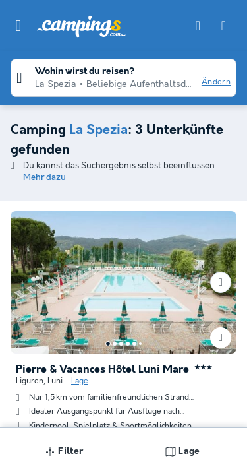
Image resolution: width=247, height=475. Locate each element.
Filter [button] (64, 451)
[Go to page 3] (121, 344)
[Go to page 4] (128, 344)
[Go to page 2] (115, 344)
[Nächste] (220, 282)
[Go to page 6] (140, 343)
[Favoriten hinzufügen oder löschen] (220, 337)
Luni (55, 381)
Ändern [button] (216, 82)
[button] (18, 26)
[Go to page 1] (108, 344)
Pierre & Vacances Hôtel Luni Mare (102, 370)
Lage (79, 381)
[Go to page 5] (134, 344)
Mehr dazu (44, 178)
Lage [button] (182, 451)
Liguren (29, 381)
